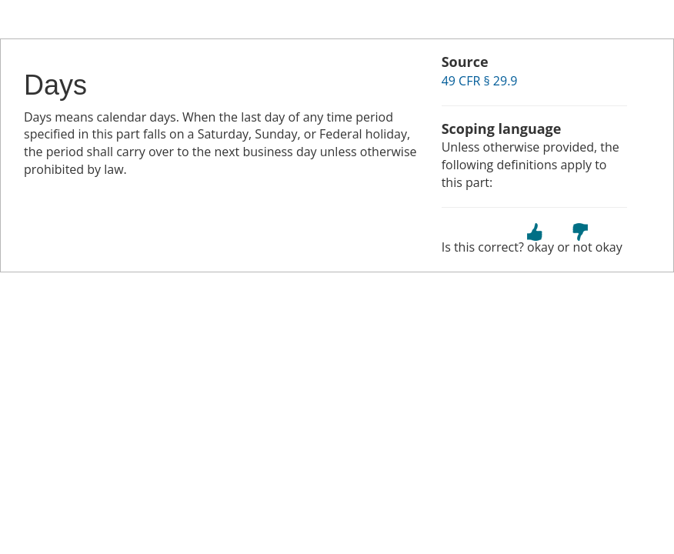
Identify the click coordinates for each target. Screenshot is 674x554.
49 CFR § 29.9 (480, 80)
